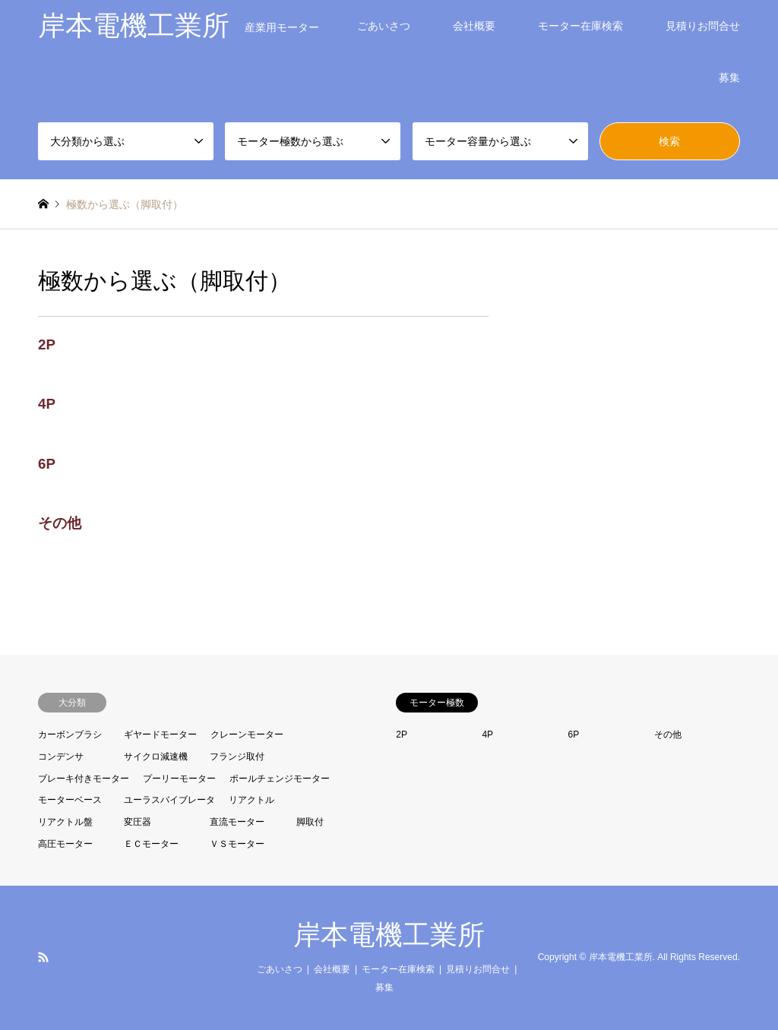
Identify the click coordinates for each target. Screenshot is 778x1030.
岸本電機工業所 (389, 934)
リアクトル (251, 800)
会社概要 (474, 26)
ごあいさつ (383, 26)
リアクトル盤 (65, 822)
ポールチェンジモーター (279, 778)
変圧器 (137, 822)
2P (46, 344)
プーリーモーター (179, 778)
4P (46, 404)
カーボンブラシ (70, 734)
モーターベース (70, 800)
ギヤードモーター (160, 734)
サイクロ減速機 (156, 756)
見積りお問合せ (703, 26)
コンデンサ (61, 756)
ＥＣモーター (151, 844)
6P (46, 464)
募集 (729, 77)
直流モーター (237, 822)
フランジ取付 (237, 756)
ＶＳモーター (237, 844)
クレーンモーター (246, 734)
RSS (43, 957)
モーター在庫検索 (580, 26)
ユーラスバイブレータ (169, 800)
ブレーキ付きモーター (83, 778)
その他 (59, 523)
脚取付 (310, 822)
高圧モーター (65, 844)
